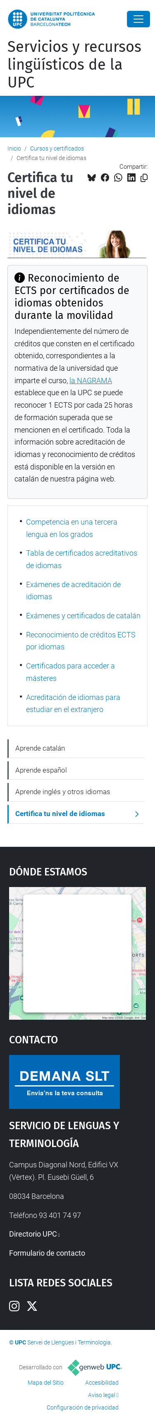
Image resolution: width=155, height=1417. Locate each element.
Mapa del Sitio (46, 1382)
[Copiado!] (144, 178)
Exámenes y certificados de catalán (83, 615)
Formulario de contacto (47, 1253)
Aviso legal (101, 1395)
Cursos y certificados (57, 148)
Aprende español (41, 770)
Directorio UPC (33, 1234)
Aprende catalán (40, 748)
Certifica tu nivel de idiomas (60, 813)
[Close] (138, 19)
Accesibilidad (102, 1382)
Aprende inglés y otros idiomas (62, 791)
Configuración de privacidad (83, 1407)
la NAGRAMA (90, 380)
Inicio (14, 148)
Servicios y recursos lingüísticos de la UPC (74, 65)
